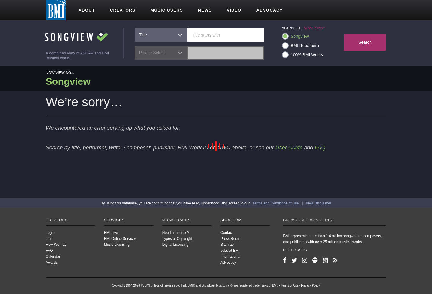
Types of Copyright (177, 239)
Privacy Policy (310, 285)
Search (365, 42)
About (87, 10)
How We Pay (56, 245)
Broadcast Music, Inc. (308, 220)
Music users (167, 10)
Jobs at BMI (229, 250)
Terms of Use (289, 285)
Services (114, 220)
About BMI (231, 220)
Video (234, 10)
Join (49, 239)
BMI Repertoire (300, 45)
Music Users (176, 220)
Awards (52, 262)
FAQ (320, 148)
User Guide (289, 148)
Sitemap (227, 245)
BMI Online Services (120, 239)
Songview (295, 36)
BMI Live (111, 233)
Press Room (230, 239)
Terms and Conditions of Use (276, 203)
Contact (226, 233)
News (205, 10)
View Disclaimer (318, 203)
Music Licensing (117, 245)
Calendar (53, 256)
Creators (122, 10)
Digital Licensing (175, 245)
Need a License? (175, 233)
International (230, 256)
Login (50, 233)
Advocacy (269, 10)
